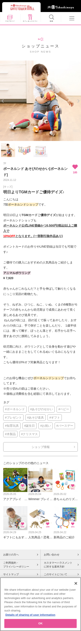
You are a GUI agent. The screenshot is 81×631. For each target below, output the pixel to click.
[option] (40, 101)
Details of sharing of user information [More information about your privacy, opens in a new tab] (30, 614)
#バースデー (64, 425)
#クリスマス (29, 434)
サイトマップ (11, 574)
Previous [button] (2, 101)
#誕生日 (29, 425)
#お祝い (45, 425)
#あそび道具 (35, 417)
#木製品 (10, 434)
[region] (40, 604)
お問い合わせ (51, 554)
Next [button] (78, 101)
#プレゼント (13, 417)
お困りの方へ (11, 554)
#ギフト (54, 417)
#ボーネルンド (15, 409)
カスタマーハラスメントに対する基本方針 (58, 564)
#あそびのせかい (41, 409)
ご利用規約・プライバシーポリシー (16, 564)
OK (40, 623)
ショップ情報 (41, 447)
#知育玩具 (12, 425)
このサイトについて (55, 574)
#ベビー (63, 409)
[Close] (76, 583)
